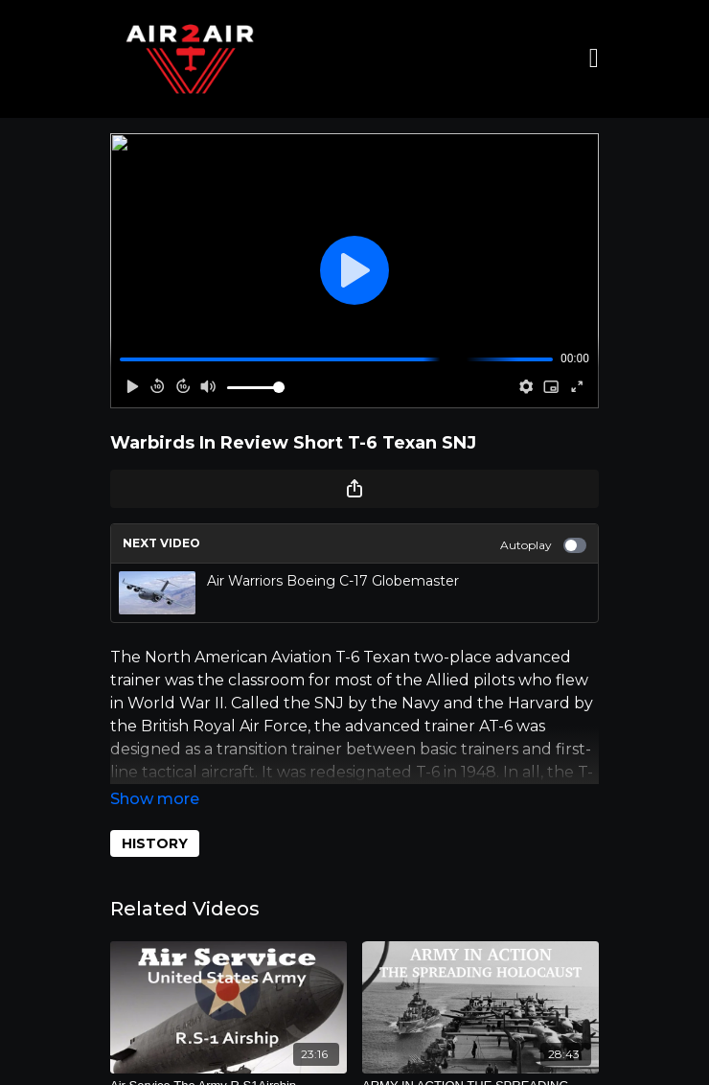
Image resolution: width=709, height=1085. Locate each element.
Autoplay (543, 545)
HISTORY (155, 843)
